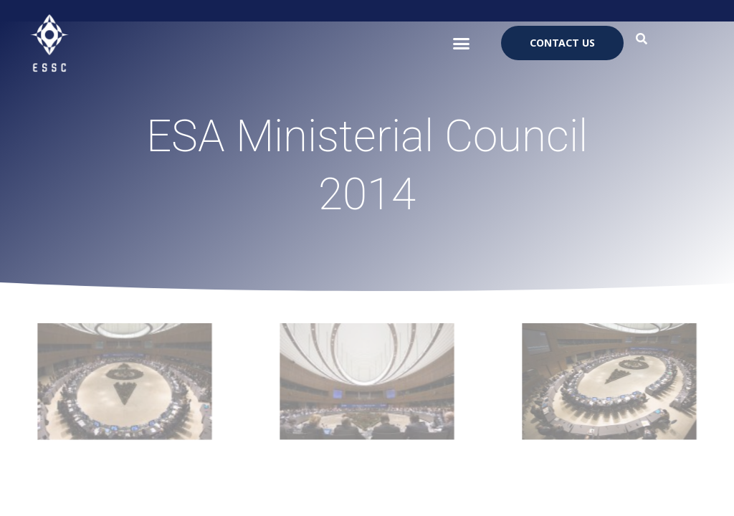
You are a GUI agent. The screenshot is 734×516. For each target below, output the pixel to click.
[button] (461, 43)
